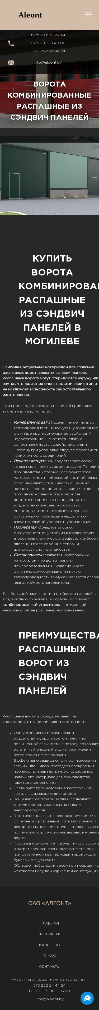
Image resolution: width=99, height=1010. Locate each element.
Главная (49, 923)
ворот (30, 372)
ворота (32, 378)
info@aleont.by (48, 62)
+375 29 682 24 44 (47, 35)
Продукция (49, 934)
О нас (49, 955)
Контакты (49, 966)
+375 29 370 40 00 (47, 43)
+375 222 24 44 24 (48, 51)
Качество (49, 945)
